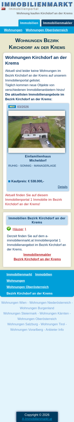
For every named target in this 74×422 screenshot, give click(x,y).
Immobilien (29, 23)
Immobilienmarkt (19, 274)
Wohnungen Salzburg (22, 324)
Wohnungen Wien (13, 302)
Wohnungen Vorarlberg (26, 329)
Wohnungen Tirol (53, 324)
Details (62, 187)
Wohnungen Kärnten (54, 313)
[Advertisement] (37, 372)
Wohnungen (13, 30)
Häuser (18, 229)
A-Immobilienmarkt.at (37, 419)
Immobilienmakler (57, 23)
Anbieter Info (55, 329)
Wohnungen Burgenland (37, 308)
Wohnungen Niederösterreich (50, 302)
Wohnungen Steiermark (20, 313)
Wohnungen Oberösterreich (47, 30)
